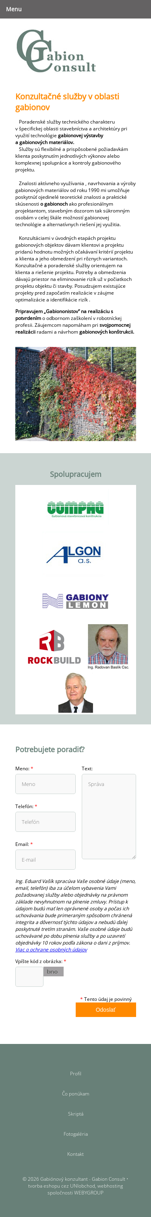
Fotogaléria (76, 1133)
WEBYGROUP (88, 1192)
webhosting (110, 1185)
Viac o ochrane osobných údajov (51, 949)
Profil (75, 1073)
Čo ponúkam (75, 1093)
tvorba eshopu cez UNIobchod (61, 1185)
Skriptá (75, 1113)
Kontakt (75, 1154)
